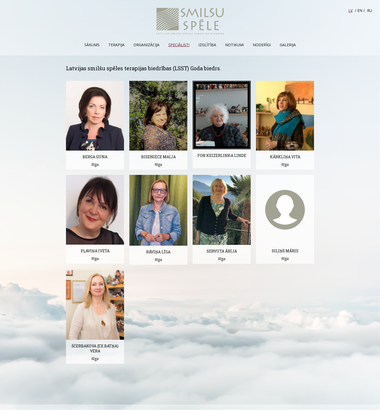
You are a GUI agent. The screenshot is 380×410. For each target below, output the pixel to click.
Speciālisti (178, 44)
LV (350, 10)
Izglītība (207, 44)
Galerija (288, 44)
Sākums (91, 44)
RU (369, 10)
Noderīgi (262, 44)
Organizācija (146, 44)
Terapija (116, 44)
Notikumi (234, 44)
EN (359, 10)
